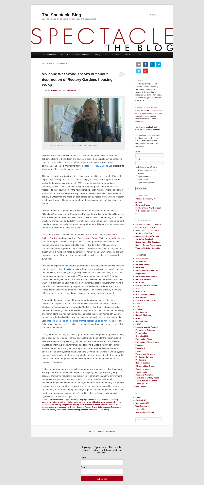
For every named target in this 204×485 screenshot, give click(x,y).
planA (138, 351)
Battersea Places (142, 205)
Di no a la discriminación (146, 294)
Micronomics (141, 333)
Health (138, 318)
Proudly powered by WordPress (102, 431)
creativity (62, 402)
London (45, 407)
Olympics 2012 (141, 336)
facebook (149, 127)
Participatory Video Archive (147, 342)
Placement (140, 348)
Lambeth (88, 405)
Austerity (74, 400)
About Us (64, 55)
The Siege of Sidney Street (147, 378)
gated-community (81, 402)
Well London (140, 387)
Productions (140, 360)
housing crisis (78, 405)
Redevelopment (104, 407)
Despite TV (140, 291)
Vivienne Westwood (89, 410)
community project (49, 402)
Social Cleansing (73, 410)
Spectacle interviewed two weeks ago (64, 217)
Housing (117, 402)
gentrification (94, 402)
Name (83, 457)
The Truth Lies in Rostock (146, 381)
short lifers (61, 410)
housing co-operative (63, 405)
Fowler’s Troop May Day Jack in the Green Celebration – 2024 (148, 211)
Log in (138, 397)
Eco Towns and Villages (145, 300)
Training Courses (101, 55)
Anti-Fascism (141, 261)
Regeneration (116, 407)
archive (138, 113)
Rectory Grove (91, 407)
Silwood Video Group (144, 366)
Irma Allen (72, 90)
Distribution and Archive (147, 170)
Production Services (81, 55)
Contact (138, 55)
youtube (138, 130)
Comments (142, 403)
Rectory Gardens (56, 400)
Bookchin (139, 282)
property (52, 407)
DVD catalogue (152, 111)
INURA (138, 324)
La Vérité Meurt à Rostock (146, 327)
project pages (143, 116)
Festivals (139, 309)
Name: (137, 152)
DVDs (127, 55)
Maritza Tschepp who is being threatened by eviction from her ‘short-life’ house (81, 303)
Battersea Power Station (147, 167)
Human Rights (141, 321)
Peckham (139, 345)
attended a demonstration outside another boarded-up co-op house (78, 321)
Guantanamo (141, 312)
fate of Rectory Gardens (96, 166)
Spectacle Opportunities (147, 183)
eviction (69, 402)
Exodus (138, 306)
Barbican (54, 238)
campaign (83, 400)
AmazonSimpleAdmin (144, 412)
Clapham (104, 400)
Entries (140, 400)
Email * (84, 467)
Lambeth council (100, 405)
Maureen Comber (142, 224)
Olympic (141, 173)
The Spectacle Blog (61, 14)
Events (138, 303)
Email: (137, 159)
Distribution (140, 297)
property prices (63, 407)
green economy (107, 402)
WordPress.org (142, 406)
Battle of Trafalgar (143, 279)
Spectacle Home (49, 55)
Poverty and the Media (145, 354)
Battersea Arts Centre (88, 238)
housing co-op (48, 405)
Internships (116, 55)
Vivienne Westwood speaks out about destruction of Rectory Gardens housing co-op (77, 79)
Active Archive (141, 258)
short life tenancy (49, 410)
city (98, 400)
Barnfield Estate (142, 264)
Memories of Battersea (145, 330)
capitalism (92, 400)
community (113, 400)
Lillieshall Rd (113, 405)
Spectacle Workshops (145, 375)
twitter (157, 130)
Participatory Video (143, 339)
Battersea (139, 267)
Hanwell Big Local (143, 315)
